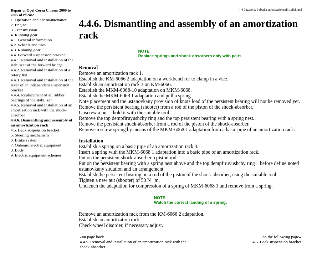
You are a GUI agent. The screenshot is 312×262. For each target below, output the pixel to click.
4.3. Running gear (26, 50)
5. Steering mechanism (30, 135)
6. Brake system (24, 140)
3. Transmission (24, 30)
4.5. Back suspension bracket (35, 130)
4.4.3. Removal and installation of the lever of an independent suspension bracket (42, 85)
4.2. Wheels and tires (28, 45)
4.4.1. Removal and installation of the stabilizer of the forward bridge (42, 62)
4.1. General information (31, 40)
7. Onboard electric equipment (36, 145)
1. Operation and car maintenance (39, 20)
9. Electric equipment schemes (36, 155)
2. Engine (19, 25)
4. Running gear (24, 35)
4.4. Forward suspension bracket (38, 55)
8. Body (17, 150)
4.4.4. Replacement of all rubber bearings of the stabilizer (37, 97)
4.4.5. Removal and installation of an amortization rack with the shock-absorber (41, 110)
